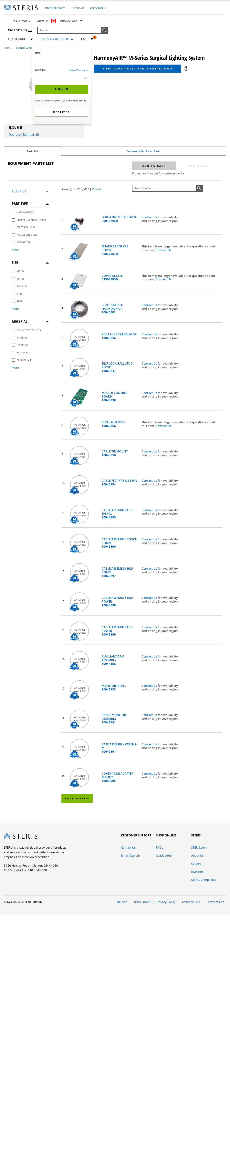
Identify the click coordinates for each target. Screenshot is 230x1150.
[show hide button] (85, 78)
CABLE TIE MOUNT (115, 453)
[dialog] (61, 86)
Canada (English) (68, 20)
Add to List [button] (198, 165)
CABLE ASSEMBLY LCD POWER (117, 630)
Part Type (20, 203)
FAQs (159, 847)
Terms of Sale (191, 902)
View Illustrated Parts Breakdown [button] (137, 68)
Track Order (142, 902)
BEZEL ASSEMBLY (114, 424)
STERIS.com (199, 847)
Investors (197, 872)
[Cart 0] (87, 39)
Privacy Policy (166, 902)
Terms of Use (215, 902)
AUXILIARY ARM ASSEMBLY (113, 660)
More (15, 250)
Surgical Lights (24, 47)
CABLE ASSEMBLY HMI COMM (117, 572)
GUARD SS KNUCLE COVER (115, 249)
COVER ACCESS (112, 277)
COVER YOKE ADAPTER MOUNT (117, 777)
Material (19, 321)
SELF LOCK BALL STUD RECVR (117, 367)
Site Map (121, 902)
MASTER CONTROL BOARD (115, 396)
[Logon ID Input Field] (61, 61)
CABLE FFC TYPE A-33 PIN (119, 482)
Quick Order (20, 39)
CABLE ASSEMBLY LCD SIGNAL (117, 513)
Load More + (77, 798)
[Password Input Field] (61, 78)
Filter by (19, 191)
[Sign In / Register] (57, 38)
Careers (196, 863)
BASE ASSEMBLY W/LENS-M (119, 747)
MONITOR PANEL (114, 687)
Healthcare (77, 8)
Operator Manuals (23, 134)
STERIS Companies (203, 880)
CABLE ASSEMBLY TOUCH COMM (119, 542)
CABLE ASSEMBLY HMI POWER (117, 601)
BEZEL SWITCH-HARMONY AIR (112, 308)
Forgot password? (78, 70)
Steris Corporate (55, 8)
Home (7, 47)
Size (15, 262)
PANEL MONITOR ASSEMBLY (114, 718)
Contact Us (42, 20)
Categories (20, 30)
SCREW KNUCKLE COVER (119, 219)
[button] (104, 30)
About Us (197, 855)
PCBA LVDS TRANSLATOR (119, 336)
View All (97, 189)
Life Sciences (97, 8)
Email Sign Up (130, 855)
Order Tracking (21, 20)
